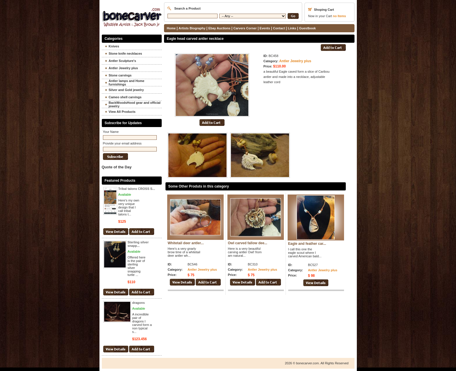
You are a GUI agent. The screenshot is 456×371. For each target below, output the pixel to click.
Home (171, 28)
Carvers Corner (244, 28)
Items (339, 16)
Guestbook (307, 28)
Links (292, 28)
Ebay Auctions (219, 28)
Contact (279, 28)
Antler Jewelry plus (295, 61)
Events (265, 28)
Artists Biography (192, 28)
